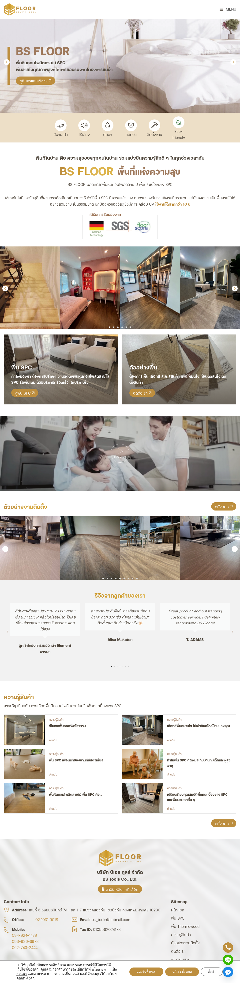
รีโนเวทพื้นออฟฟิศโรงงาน (67, 725)
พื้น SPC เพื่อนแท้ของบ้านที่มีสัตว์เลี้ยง (76, 760)
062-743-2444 (25, 947)
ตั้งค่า (30, 978)
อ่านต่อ (53, 740)
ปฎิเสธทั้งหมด (182, 971)
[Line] (228, 960)
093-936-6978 (25, 941)
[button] (228, 9)
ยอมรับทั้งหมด (146, 971)
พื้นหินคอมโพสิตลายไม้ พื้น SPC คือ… (75, 794)
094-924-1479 (24, 935)
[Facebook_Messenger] (228, 972)
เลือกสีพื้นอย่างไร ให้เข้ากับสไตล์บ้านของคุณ (198, 725)
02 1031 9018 (46, 919)
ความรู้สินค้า (56, 719)
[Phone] (228, 947)
